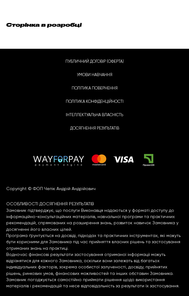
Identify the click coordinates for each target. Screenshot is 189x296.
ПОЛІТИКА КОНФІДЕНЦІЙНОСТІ (95, 102)
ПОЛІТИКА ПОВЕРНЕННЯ (95, 88)
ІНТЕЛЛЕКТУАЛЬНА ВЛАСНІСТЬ (94, 115)
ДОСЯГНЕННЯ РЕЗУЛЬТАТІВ (94, 128)
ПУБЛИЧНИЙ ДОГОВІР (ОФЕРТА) (94, 62)
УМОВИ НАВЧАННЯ (94, 75)
